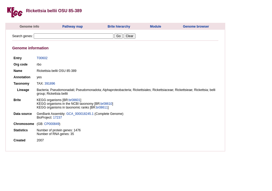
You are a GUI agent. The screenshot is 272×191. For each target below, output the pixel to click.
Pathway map (72, 26)
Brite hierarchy (119, 26)
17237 (57, 117)
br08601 (74, 100)
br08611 (102, 107)
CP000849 (51, 124)
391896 (49, 83)
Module (155, 26)
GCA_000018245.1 (80, 114)
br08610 (106, 104)
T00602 (42, 58)
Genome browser (196, 26)
